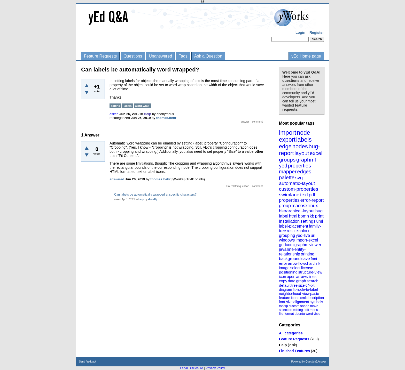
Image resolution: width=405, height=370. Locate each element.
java (282, 249)
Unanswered (160, 56)
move (314, 306)
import (287, 132)
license (307, 268)
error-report (312, 200)
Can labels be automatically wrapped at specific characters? (155, 194)
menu (314, 310)
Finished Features (294, 351)
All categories (291, 333)
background (290, 258)
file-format (286, 314)
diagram (285, 289)
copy (283, 281)
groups (287, 160)
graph (301, 281)
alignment (301, 302)
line (290, 249)
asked (114, 114)
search (312, 281)
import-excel (306, 240)
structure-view (310, 272)
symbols (316, 302)
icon (282, 276)
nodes (300, 146)
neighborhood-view (294, 294)
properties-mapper (296, 168)
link (318, 263)
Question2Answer (316, 361)
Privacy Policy (215, 368)
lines (312, 276)
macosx (300, 205)
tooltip (283, 306)
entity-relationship (292, 251)
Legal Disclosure (191, 368)
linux (313, 205)
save (305, 258)
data (291, 281)
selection (285, 310)
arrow (293, 263)
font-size (286, 302)
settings (308, 221)
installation (289, 221)
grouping (287, 235)
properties (289, 200)
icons (295, 298)
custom (294, 306)
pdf (312, 194)
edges (304, 171)
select (295, 268)
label (283, 216)
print (319, 216)
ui (309, 231)
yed (283, 165)
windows (287, 240)
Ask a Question (208, 56)
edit (306, 310)
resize (292, 231)
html (293, 216)
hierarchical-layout (297, 210)
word (309, 314)
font (314, 258)
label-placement (293, 226)
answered (117, 179)
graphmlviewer (307, 245)
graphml (306, 160)
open (291, 276)
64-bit (309, 285)
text (304, 194)
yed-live (303, 235)
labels (304, 139)
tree (294, 285)
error (283, 263)
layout (301, 153)
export (287, 139)
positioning (288, 272)
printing (307, 254)
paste (314, 294)
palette (286, 177)
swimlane (289, 194)
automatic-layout (297, 183)
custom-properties (298, 189)
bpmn (303, 216)
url (313, 235)
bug (319, 210)
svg (299, 177)
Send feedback (87, 361)
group (285, 205)
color (303, 231)
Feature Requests (100, 56)
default (285, 285)
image (284, 268)
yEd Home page (306, 56)
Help (283, 345)
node (303, 132)
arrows (302, 276)
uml (319, 221)
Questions (132, 56)
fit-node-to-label (305, 289)
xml (303, 298)
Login (300, 32)
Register (316, 32)
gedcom (286, 245)
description (315, 298)
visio (317, 314)
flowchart (306, 263)
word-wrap (142, 105)
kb (312, 216)
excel (316, 153)
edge (285, 146)
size (301, 285)
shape (304, 306)
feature (284, 298)
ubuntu (300, 314)
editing (298, 310)
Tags (183, 56)
